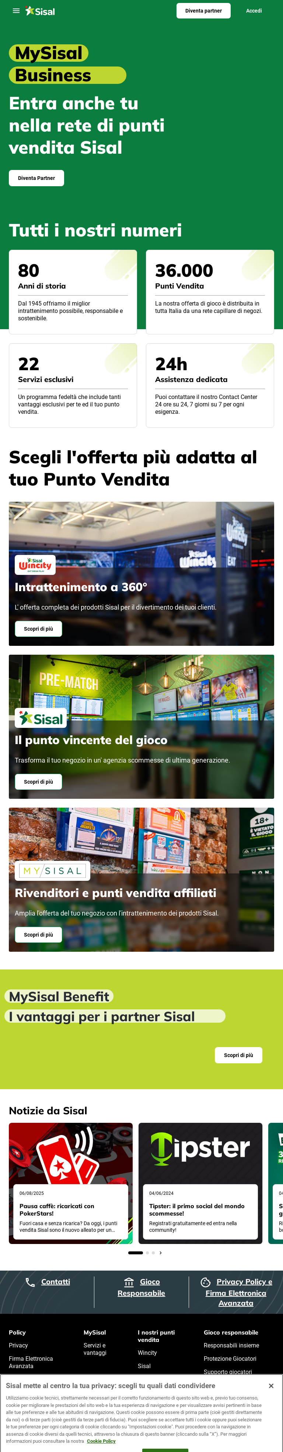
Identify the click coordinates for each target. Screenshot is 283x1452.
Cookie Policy (26, 1379)
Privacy (18, 1345)
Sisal (144, 1366)
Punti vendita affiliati (155, 1383)
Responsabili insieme (231, 1345)
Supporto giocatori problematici (228, 1376)
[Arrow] (161, 1253)
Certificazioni (221, 1392)
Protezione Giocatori (230, 1358)
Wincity (147, 1352)
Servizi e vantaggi (95, 1349)
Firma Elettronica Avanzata (31, 1362)
